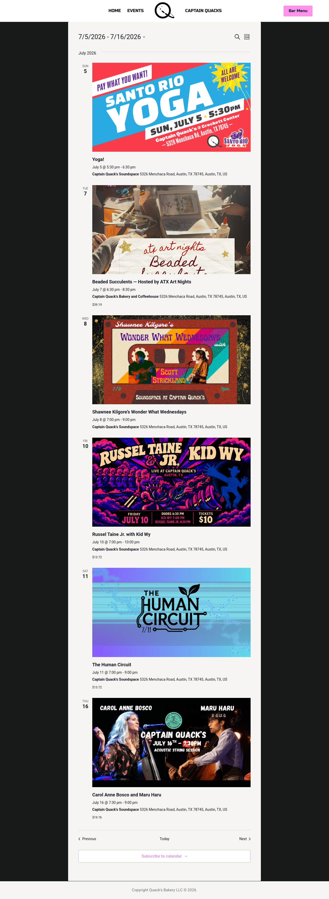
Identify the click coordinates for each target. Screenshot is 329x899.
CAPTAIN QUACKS (203, 10)
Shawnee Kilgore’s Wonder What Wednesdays (139, 412)
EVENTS (135, 10)
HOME (114, 10)
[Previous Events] (87, 839)
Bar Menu (298, 10)
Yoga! (98, 159)
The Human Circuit (111, 664)
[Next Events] (245, 839)
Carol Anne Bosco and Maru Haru (126, 794)
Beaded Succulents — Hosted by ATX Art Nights (141, 281)
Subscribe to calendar (162, 856)
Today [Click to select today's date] (164, 839)
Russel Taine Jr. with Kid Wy (121, 534)
